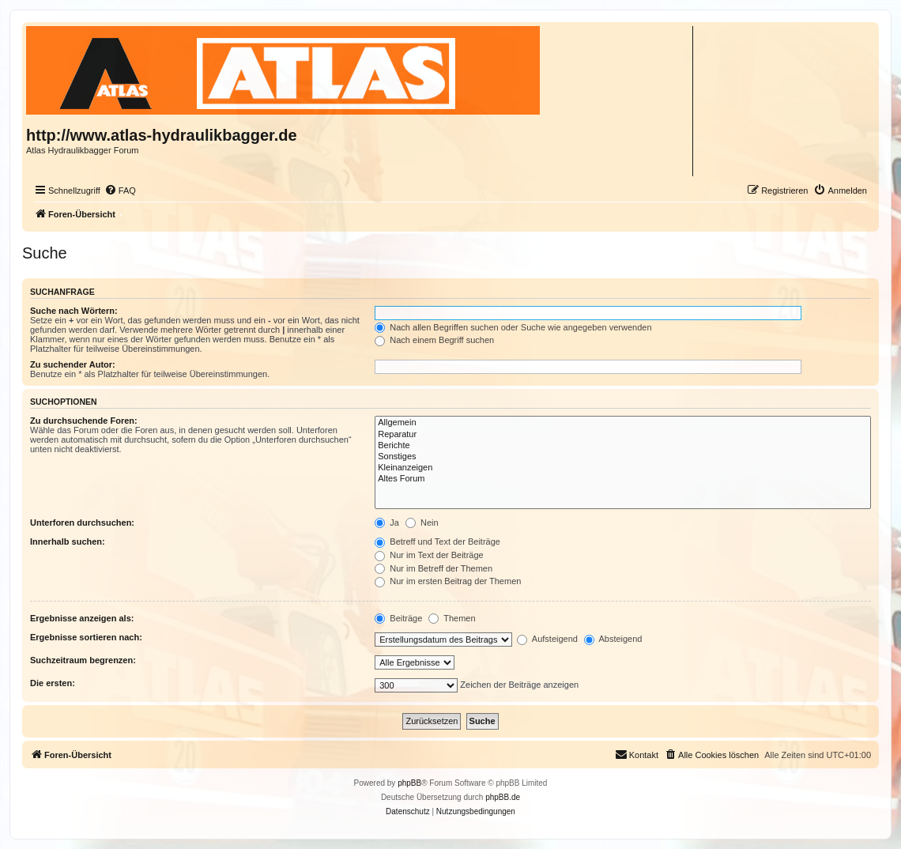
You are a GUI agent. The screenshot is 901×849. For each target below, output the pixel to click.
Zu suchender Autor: (72, 364)
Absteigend (613, 638)
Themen (451, 618)
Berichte (622, 445)
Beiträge (398, 618)
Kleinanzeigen (622, 468)
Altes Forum (622, 479)
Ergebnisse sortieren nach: (86, 637)
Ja (387, 522)
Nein (422, 522)
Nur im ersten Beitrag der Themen (448, 581)
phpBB (409, 783)
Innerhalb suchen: (67, 541)
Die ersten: (52, 683)
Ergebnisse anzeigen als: (82, 618)
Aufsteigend (547, 638)
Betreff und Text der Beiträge (437, 541)
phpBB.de (502, 797)
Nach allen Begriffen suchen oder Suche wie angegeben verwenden (513, 327)
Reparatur (622, 434)
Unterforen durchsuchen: (82, 522)
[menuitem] (120, 190)
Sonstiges (622, 456)
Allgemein (622, 422)
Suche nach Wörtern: (74, 310)
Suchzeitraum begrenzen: (83, 660)
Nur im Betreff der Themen (433, 568)
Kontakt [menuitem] (636, 754)
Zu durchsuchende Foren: (84, 420)
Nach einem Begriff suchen (434, 340)
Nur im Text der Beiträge (429, 555)
